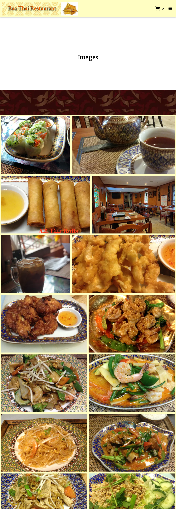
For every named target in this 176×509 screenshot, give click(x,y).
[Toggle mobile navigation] (170, 8)
